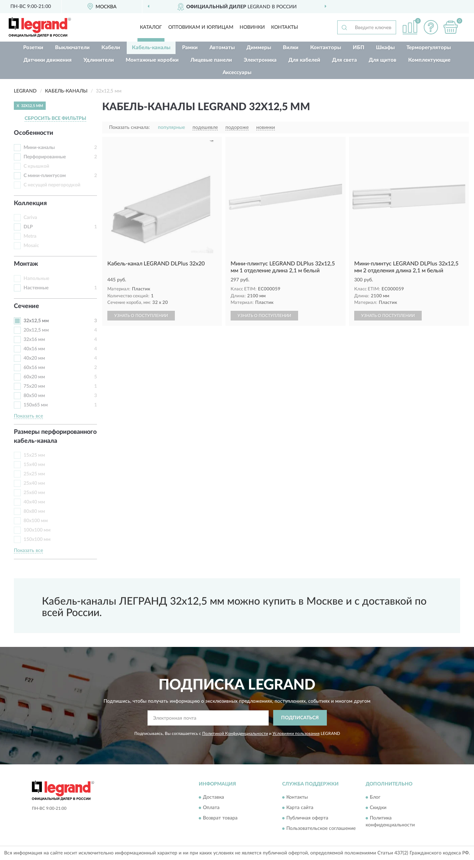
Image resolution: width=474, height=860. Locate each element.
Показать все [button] (28, 416)
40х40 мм (34, 502)
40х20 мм (34, 358)
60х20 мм (34, 377)
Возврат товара (220, 818)
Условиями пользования (296, 733)
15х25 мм (34, 455)
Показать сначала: (129, 127)
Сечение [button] (26, 306)
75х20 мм (34, 386)
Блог (375, 797)
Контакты (284, 27)
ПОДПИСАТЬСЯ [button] (300, 718)
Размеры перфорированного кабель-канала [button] (55, 436)
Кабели (110, 47)
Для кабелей (304, 60)
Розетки (33, 47)
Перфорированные (45, 157)
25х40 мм (34, 483)
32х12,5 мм (36, 320)
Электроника (260, 60)
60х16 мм (34, 367)
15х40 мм (34, 464)
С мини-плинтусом (45, 175)
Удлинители (98, 60)
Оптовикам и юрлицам (200, 27)
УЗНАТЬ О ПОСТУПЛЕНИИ (141, 316)
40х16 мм (34, 348)
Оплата (211, 808)
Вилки (290, 47)
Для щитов (382, 60)
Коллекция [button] (30, 203)
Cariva (30, 217)
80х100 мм (36, 520)
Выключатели (72, 47)
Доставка (213, 797)
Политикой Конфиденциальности (235, 733)
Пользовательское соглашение (321, 828)
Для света (344, 60)
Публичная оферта (307, 818)
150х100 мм (37, 539)
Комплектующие (429, 60)
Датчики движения (48, 60)
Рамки (190, 47)
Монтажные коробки (152, 60)
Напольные (36, 278)
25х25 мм (34, 474)
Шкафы (385, 47)
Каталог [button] (151, 27)
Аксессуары (237, 72)
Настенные (36, 288)
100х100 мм (37, 530)
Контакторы (325, 47)
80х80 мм (34, 511)
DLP (28, 227)
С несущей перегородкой (52, 185)
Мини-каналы (39, 147)
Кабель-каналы (151, 47)
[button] (430, 27)
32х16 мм (34, 339)
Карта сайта (299, 808)
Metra (30, 236)
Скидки (378, 808)
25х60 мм (34, 492)
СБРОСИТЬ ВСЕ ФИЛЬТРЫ (55, 118)
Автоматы (222, 47)
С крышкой (36, 166)
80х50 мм (34, 395)
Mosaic (31, 245)
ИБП (358, 47)
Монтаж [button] (26, 264)
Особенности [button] (33, 133)
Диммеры (259, 47)
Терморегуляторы (428, 47)
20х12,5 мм (36, 330)
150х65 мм (36, 405)
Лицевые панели (211, 60)
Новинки (252, 27)
